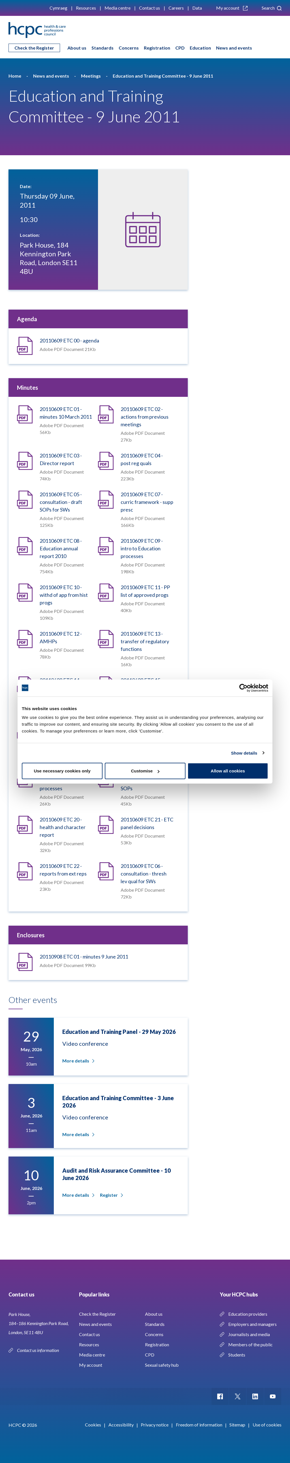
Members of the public (250, 1344)
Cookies (93, 1424)
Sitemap (237, 1424)
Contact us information (38, 1350)
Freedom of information (199, 1424)
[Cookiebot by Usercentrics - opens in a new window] (243, 687)
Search (272, 7)
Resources (86, 7)
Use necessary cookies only (62, 770)
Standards (102, 47)
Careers (176, 7)
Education (200, 47)
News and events (234, 47)
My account (232, 7)
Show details (244, 752)
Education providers (247, 1314)
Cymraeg (58, 7)
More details (77, 1060)
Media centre (118, 7)
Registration (157, 47)
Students (236, 1354)
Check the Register (34, 47)
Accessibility (121, 1424)
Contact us (149, 7)
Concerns (129, 47)
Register (111, 1195)
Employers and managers (252, 1324)
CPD (180, 47)
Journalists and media (249, 1334)
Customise (145, 770)
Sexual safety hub (162, 1365)
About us (76, 47)
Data (197, 7)
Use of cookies (267, 1424)
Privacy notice (155, 1424)
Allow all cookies (228, 770)
